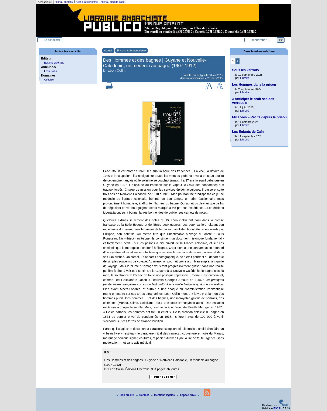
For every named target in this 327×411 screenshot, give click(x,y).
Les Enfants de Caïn (248, 131)
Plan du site (126, 395)
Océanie (49, 79)
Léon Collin (50, 71)
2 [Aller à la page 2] (237, 61)
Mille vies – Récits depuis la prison (259, 117)
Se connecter (52, 39)
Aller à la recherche (87, 1)
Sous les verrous (245, 70)
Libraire (244, 77)
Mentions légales (163, 395)
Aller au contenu (64, 1)
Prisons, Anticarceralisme (131, 50)
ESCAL (277, 408)
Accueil (108, 50)
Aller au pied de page (112, 1)
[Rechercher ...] (260, 40)
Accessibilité (45, 2)
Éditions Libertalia (54, 62)
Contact (142, 395)
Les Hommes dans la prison (254, 84)
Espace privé (186, 395)
